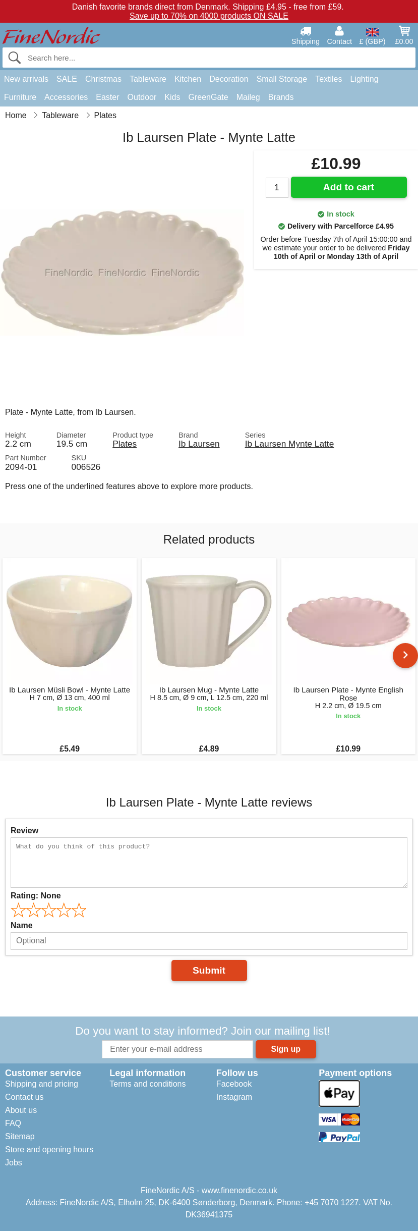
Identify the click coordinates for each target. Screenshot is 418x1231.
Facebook (234, 1084)
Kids (172, 97)
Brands (281, 97)
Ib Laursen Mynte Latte (289, 444)
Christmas (103, 79)
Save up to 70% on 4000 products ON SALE (209, 16)
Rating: (36, 895)
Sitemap (20, 1136)
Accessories (66, 97)
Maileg (248, 97)
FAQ (13, 1123)
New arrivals (26, 79)
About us (21, 1110)
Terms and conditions (147, 1084)
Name (22, 925)
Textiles (328, 79)
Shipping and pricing (41, 1084)
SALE (66, 79)
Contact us (24, 1097)
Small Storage (282, 79)
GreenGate (208, 97)
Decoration (228, 79)
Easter (107, 97)
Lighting (364, 79)
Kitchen (187, 79)
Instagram (234, 1097)
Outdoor (142, 97)
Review (24, 830)
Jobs (13, 1162)
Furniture (20, 97)
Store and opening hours (49, 1149)
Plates (124, 444)
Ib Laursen (199, 444)
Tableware (148, 79)
